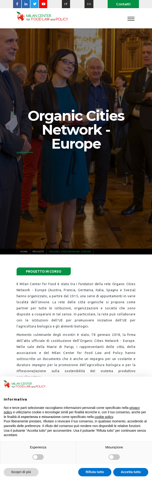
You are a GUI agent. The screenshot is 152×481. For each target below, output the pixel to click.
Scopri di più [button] (21, 472)
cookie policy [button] (104, 417)
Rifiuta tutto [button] (95, 472)
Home (24, 251)
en (89, 4)
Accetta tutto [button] (131, 472)
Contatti (123, 4)
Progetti (38, 251)
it (66, 4)
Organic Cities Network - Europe (70, 251)
